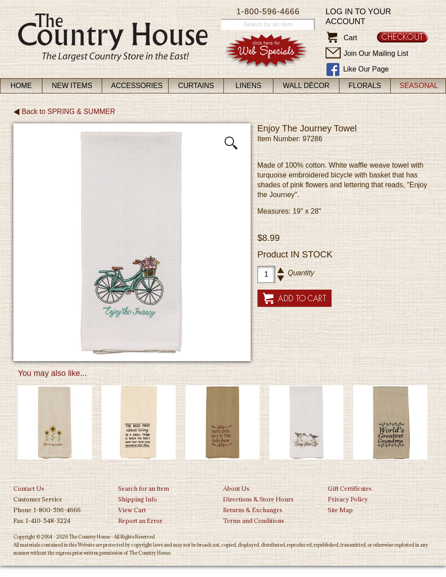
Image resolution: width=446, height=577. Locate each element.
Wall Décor (306, 85)
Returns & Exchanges (252, 510)
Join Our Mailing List (375, 53)
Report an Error (140, 521)
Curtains (196, 85)
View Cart (132, 510)
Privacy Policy (348, 499)
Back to (64, 111)
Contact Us (28, 488)
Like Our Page (365, 69)
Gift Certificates (350, 488)
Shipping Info (137, 499)
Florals (365, 85)
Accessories (137, 85)
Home (21, 85)
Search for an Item (143, 488)
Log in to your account (358, 16)
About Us (236, 488)
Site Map (340, 510)
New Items (72, 85)
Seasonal (419, 85)
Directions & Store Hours (258, 499)
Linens (248, 85)
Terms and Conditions (253, 521)
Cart (350, 38)
